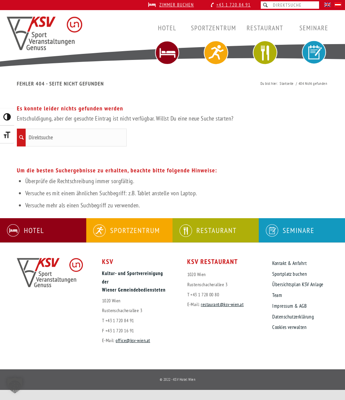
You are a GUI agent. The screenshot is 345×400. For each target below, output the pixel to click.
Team (277, 295)
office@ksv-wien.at (133, 340)
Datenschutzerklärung (293, 316)
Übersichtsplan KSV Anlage (297, 284)
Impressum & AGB (289, 306)
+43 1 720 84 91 (233, 5)
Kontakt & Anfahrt (289, 263)
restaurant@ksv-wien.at (222, 304)
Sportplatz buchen (289, 274)
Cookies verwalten (289, 327)
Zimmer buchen (176, 5)
